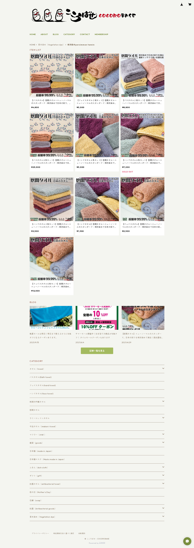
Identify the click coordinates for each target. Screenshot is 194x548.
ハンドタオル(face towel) (41, 393)
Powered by (97, 543)
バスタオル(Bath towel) (41, 377)
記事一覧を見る (97, 350)
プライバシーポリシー (40, 533)
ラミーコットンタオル (40, 418)
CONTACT (85, 34)
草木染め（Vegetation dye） (51, 45)
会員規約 (81, 533)
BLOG (56, 34)
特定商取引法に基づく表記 (63, 533)
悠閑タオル (35, 410)
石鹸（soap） (36, 500)
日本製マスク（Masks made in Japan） (48, 459)
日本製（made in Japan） (41, 451)
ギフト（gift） (36, 476)
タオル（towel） (37, 369)
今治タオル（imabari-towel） (43, 426)
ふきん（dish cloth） (39, 467)
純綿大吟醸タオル (38, 402)
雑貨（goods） (37, 443)
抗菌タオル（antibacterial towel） (46, 484)
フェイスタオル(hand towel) (43, 385)
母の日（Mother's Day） (41, 492)
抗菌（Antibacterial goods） (43, 508)
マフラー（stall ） (38, 434)
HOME (33, 34)
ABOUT (44, 34)
